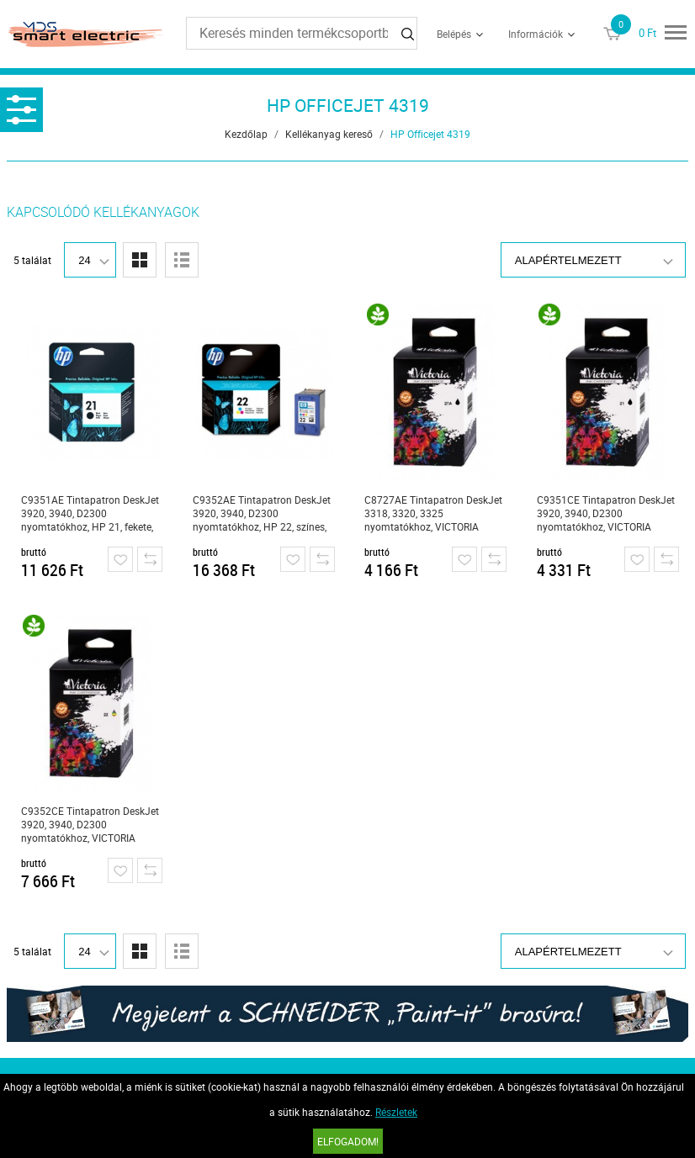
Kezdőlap (246, 133)
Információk (535, 33)
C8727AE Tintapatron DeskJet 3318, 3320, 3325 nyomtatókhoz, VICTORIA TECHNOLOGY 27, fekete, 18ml (433, 513)
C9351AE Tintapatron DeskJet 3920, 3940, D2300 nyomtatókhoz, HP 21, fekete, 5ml (90, 513)
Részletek (396, 1111)
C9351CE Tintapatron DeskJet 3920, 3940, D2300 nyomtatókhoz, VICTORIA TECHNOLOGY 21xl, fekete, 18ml (606, 513)
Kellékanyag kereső (329, 133)
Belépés (454, 33)
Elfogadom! (348, 1141)
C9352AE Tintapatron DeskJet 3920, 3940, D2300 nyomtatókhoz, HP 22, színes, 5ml (262, 513)
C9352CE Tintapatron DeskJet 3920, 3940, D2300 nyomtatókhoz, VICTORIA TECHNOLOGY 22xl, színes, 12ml (90, 824)
